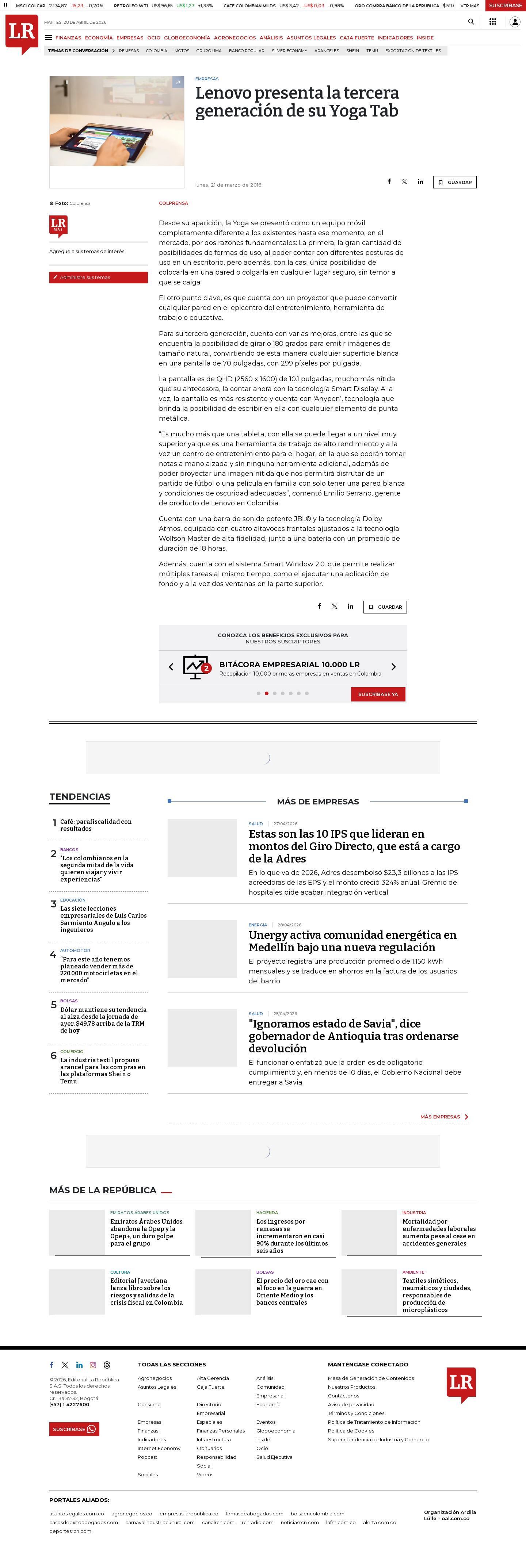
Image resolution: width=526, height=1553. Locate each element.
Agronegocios (155, 1378)
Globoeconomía (276, 1431)
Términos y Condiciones (356, 1413)
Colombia (156, 51)
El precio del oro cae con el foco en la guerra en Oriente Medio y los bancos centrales (292, 1291)
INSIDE (425, 38)
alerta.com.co (379, 1522)
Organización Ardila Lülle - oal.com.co (450, 1515)
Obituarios (209, 1448)
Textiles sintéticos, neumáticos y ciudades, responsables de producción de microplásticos (437, 1295)
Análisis (264, 1378)
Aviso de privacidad (351, 1404)
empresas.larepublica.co (189, 1513)
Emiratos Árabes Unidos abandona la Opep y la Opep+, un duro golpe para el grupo (146, 1232)
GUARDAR (455, 182)
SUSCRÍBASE (505, 5)
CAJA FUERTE (357, 38)
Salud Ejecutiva (274, 1457)
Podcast (147, 1457)
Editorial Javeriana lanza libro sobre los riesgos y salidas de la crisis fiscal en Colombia (146, 1291)
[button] (169, 668)
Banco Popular (246, 51)
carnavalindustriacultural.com (160, 1522)
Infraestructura (214, 1439)
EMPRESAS (130, 38)
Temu (372, 51)
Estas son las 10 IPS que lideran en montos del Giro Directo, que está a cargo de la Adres (354, 846)
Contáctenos (343, 1396)
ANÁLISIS (271, 38)
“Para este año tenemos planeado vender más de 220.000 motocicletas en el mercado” (99, 970)
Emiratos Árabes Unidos (139, 1212)
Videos (205, 1474)
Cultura (120, 1272)
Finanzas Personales (221, 1431)
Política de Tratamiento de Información (374, 1422)
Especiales (209, 1422)
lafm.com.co (341, 1522)
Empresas (149, 1422)
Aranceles (327, 51)
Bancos (69, 849)
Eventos (265, 1422)
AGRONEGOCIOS (235, 38)
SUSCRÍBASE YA (378, 694)
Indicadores (152, 1439)
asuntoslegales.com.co (76, 1513)
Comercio (72, 1051)
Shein (352, 51)
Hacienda (267, 1212)
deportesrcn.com (70, 1531)
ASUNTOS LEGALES (311, 38)
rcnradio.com (258, 1522)
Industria (414, 1212)
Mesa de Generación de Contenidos (371, 1378)
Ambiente (413, 1272)
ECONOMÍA (99, 38)
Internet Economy (159, 1448)
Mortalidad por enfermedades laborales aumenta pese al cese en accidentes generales (439, 1232)
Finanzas (148, 1431)
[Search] (471, 22)
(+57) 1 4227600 (69, 1404)
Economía (268, 1404)
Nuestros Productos (351, 1387)
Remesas (129, 51)
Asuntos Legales (157, 1387)
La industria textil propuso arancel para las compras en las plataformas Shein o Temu (102, 1071)
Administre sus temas (81, 277)
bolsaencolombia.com (317, 1513)
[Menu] (50, 37)
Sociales (148, 1474)
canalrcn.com (218, 1522)
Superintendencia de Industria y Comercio (378, 1439)
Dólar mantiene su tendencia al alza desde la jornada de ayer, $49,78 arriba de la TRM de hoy (103, 1020)
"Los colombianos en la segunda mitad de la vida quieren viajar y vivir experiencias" (97, 869)
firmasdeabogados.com (254, 1513)
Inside (263, 1439)
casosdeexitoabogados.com (83, 1522)
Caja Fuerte (211, 1387)
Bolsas (69, 1000)
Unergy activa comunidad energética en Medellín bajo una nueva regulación (353, 941)
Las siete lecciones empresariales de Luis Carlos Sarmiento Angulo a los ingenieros (103, 919)
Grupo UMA (209, 51)
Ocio (262, 1448)
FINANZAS (68, 38)
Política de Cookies (351, 1431)
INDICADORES (395, 38)
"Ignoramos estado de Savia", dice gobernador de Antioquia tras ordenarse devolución (354, 1036)
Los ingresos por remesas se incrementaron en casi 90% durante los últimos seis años (292, 1236)
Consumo (149, 1404)
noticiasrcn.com (300, 1522)
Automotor (75, 950)
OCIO (153, 38)
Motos (182, 51)
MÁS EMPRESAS (440, 1117)
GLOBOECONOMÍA (187, 38)
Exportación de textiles (413, 51)
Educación (72, 900)
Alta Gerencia (213, 1378)
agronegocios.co (131, 1513)
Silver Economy (289, 51)
